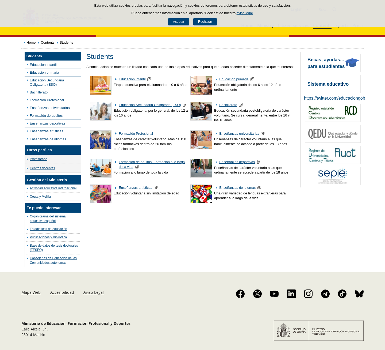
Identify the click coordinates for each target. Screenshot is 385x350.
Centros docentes (42, 168)
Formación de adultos (46, 116)
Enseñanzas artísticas (46, 131)
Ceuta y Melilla (40, 196)
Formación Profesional (47, 100)
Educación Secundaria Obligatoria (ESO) (47, 82)
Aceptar (178, 22)
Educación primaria (44, 72)
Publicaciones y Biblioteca (48, 237)
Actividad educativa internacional (53, 188)
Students (66, 42)
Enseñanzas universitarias (50, 108)
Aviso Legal (93, 292)
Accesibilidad (62, 292)
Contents (48, 42)
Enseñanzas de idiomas (48, 139)
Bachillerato (39, 92)
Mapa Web (31, 292)
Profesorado (38, 159)
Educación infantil (43, 65)
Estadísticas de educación (48, 229)
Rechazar (205, 22)
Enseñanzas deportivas (47, 123)
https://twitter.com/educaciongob (334, 98)
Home (31, 42)
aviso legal (245, 13)
